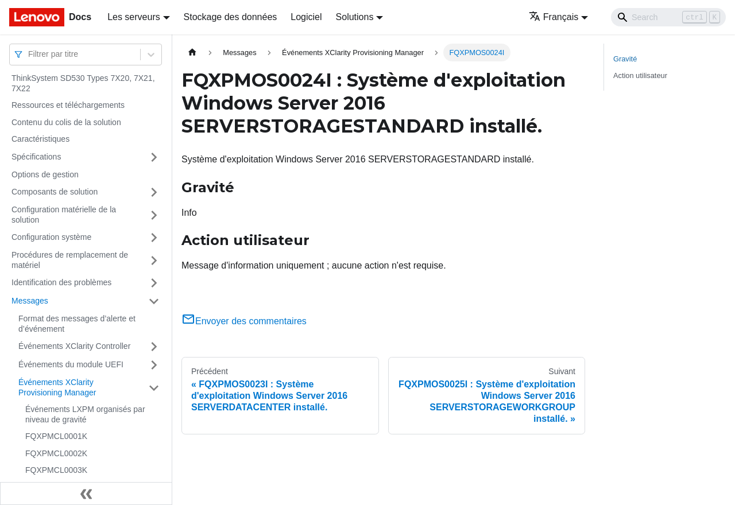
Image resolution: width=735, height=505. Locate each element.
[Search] (668, 17)
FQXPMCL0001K (56, 436)
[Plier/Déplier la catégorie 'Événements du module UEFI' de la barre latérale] (154, 365)
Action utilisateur (640, 75)
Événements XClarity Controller (74, 346)
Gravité (625, 59)
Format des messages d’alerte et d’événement (77, 323)
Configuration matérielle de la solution (63, 214)
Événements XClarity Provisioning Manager (57, 387)
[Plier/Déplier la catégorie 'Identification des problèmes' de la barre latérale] (154, 283)
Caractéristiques (40, 138)
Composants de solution (54, 191)
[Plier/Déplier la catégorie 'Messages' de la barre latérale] (154, 301)
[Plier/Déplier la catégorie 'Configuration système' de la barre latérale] (154, 237)
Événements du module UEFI (70, 364)
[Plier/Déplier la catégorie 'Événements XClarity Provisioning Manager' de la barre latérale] (154, 387)
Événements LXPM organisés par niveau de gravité (85, 414)
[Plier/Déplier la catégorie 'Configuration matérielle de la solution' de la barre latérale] (154, 214)
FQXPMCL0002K (56, 453)
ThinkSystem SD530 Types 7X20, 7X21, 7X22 (83, 83)
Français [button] (553, 17)
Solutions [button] (355, 17)
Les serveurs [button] (133, 17)
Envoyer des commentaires (244, 321)
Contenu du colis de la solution (66, 122)
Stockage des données (230, 17)
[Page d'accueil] (192, 52)
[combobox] (29, 54)
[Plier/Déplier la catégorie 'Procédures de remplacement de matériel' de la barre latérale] (154, 260)
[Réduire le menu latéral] (86, 493)
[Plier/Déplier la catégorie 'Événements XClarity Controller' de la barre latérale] (154, 346)
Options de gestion (45, 174)
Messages (29, 300)
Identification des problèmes (61, 282)
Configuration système (51, 237)
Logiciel (306, 17)
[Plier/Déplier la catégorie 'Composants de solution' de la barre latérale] (154, 192)
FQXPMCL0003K (56, 470)
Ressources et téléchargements (68, 105)
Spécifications (36, 156)
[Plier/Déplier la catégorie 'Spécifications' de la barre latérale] (154, 157)
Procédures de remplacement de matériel (69, 260)
